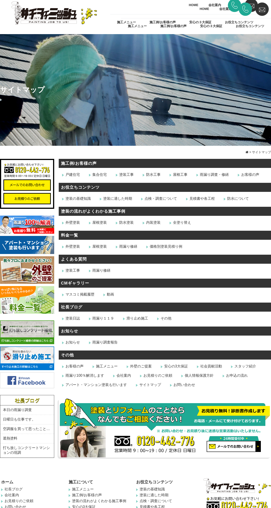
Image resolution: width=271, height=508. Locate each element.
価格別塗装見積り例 (166, 246)
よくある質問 (74, 259)
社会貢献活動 (211, 366)
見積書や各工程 (202, 198)
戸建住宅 (72, 174)
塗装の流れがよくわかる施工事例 (93, 211)
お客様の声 (250, 174)
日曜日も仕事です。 (19, 419)
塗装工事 (126, 174)
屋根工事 (180, 174)
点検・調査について (161, 198)
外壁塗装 (72, 222)
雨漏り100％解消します (84, 375)
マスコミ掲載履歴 (79, 294)
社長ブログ (71, 307)
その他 (166, 318)
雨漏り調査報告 (105, 342)
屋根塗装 (99, 222)
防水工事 (153, 174)
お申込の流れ (237, 375)
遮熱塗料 (10, 438)
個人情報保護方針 (199, 375)
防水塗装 (126, 222)
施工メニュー (137, 26)
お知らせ (69, 331)
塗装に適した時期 (117, 198)
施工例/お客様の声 (173, 26)
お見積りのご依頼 (157, 375)
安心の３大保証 (211, 26)
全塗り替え (182, 222)
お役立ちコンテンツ (250, 26)
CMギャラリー (75, 283)
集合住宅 (99, 174)
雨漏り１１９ (103, 318)
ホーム (7, 482)
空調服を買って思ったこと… (26, 429)
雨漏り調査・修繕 (214, 174)
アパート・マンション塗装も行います (96, 385)
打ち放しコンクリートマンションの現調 (26, 450)
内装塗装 (153, 222)
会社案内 (225, 9)
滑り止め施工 (137, 318)
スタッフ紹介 (245, 366)
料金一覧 (69, 235)
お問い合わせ (184, 385)
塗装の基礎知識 (78, 198)
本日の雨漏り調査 (17, 410)
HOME (204, 9)
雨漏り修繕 (128, 246)
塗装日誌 (72, 318)
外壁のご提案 (141, 366)
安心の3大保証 (176, 366)
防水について (238, 198)
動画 (110, 294)
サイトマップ (150, 385)
